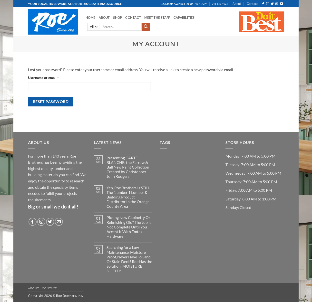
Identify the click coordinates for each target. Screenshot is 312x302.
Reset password (51, 101)
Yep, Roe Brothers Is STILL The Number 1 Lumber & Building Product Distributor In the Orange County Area (128, 197)
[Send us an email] (276, 4)
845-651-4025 (220, 3)
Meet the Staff (157, 17)
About (237, 4)
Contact (252, 4)
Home (90, 17)
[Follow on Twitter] (272, 4)
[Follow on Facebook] (263, 4)
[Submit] (146, 27)
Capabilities (184, 17)
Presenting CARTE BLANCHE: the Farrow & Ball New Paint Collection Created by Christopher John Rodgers (128, 167)
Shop (117, 17)
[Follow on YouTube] (281, 4)
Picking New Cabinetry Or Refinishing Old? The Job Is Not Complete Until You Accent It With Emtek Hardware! (129, 226)
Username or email (50, 77)
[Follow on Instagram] (267, 4)
